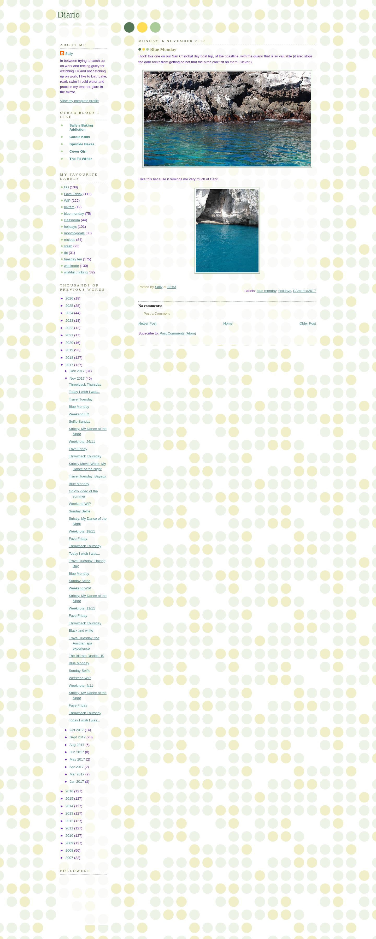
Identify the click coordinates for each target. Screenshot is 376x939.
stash (68, 246)
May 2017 (78, 759)
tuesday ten (73, 259)
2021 (70, 335)
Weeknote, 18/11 (82, 531)
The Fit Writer (80, 159)
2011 (70, 828)
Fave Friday (73, 194)
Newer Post (147, 323)
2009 (70, 843)
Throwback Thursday (85, 384)
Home (228, 323)
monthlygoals (74, 233)
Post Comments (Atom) (178, 333)
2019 (70, 350)
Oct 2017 (77, 730)
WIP (67, 200)
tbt (66, 253)
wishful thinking (76, 272)
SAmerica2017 (304, 291)
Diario (68, 14)
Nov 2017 (78, 378)
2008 (70, 850)
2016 (70, 791)
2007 (70, 858)
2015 (70, 798)
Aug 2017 (77, 745)
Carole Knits (79, 137)
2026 (70, 298)
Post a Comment (157, 313)
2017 (70, 365)
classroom (72, 220)
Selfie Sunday (79, 421)
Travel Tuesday (80, 399)
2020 (70, 343)
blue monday (267, 291)
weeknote (71, 266)
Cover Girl (77, 151)
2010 (70, 836)
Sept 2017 (78, 737)
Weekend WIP (80, 504)
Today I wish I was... (84, 392)
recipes (69, 240)
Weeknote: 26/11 (82, 442)
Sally (69, 54)
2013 (70, 813)
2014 (70, 806)
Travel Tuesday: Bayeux (87, 476)
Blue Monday (79, 407)
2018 (70, 358)
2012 (70, 821)
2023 (70, 320)
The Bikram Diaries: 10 (86, 656)
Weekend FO (79, 414)
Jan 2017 (77, 782)
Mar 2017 (77, 774)
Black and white (81, 630)
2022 (70, 328)
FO (66, 187)
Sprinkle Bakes (82, 144)
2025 (70, 306)
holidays (284, 291)
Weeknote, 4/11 (81, 685)
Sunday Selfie (79, 511)
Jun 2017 (77, 752)
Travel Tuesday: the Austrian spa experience (84, 643)
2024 (70, 313)
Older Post (307, 323)
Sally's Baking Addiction (81, 127)
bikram (69, 207)
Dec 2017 (78, 371)
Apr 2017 (77, 767)
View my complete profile (79, 101)
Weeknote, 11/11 (82, 608)
